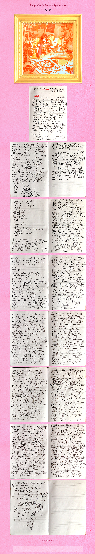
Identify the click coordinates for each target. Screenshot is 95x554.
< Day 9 (44, 540)
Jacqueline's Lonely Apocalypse (47, 5)
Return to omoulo (48, 549)
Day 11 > (51, 540)
